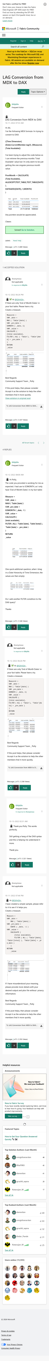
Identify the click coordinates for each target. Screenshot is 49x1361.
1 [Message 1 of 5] (13, 247)
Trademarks (5, 1344)
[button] (23, 91)
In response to (19, 285)
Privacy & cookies (8, 1336)
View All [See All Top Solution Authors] (9, 1200)
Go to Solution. (28, 230)
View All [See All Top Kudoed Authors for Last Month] (9, 1255)
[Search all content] (27, 46)
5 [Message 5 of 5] (17, 862)
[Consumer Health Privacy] (24, 1353)
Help (31, 41)
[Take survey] (13, 1121)
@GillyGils (19, 299)
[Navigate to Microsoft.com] (9, 28)
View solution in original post (18, 400)
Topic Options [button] (37, 91)
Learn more (7, 20)
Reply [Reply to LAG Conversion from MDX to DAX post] (23, 253)
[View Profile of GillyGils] (15, 104)
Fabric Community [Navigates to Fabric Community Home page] (29, 28)
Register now (33, 63)
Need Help (17, 240)
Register (13, 41)
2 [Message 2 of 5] (13, 1044)
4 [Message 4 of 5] (13, 421)
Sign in (23, 41)
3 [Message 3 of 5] (13, 623)
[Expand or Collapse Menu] (4, 35)
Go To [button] (40, 41)
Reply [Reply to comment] (23, 428)
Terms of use (6, 1340)
